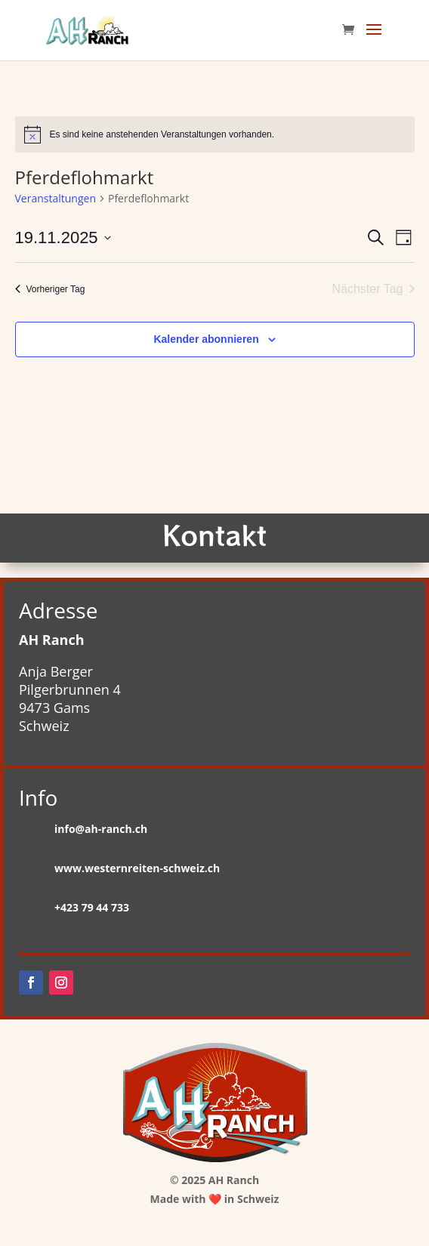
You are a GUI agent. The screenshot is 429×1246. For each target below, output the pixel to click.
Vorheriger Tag (50, 289)
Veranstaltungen (55, 198)
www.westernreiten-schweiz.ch (137, 868)
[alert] (215, 134)
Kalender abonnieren (205, 339)
